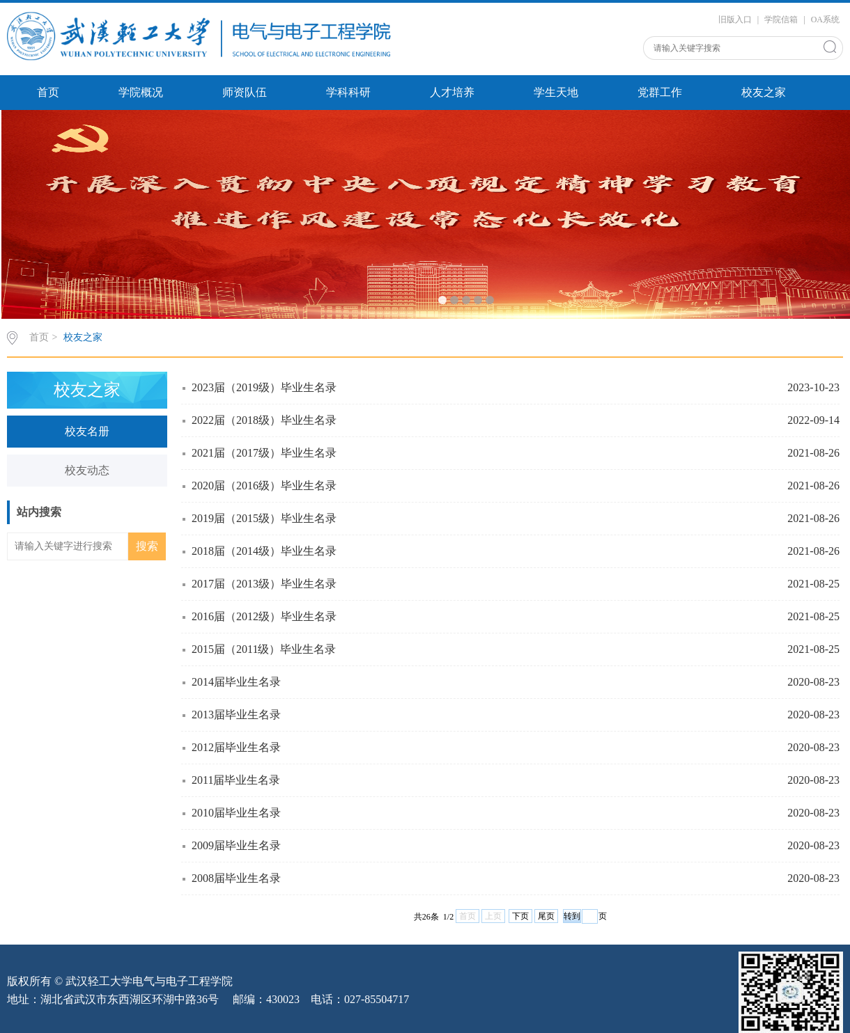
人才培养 (452, 92)
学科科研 (348, 92)
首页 (48, 92)
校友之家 (763, 92)
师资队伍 (244, 92)
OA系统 (825, 19)
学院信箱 (781, 19)
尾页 (546, 916)
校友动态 (87, 470)
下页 (520, 916)
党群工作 (660, 92)
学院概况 (140, 92)
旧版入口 (735, 19)
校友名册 (87, 431)
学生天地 (556, 92)
